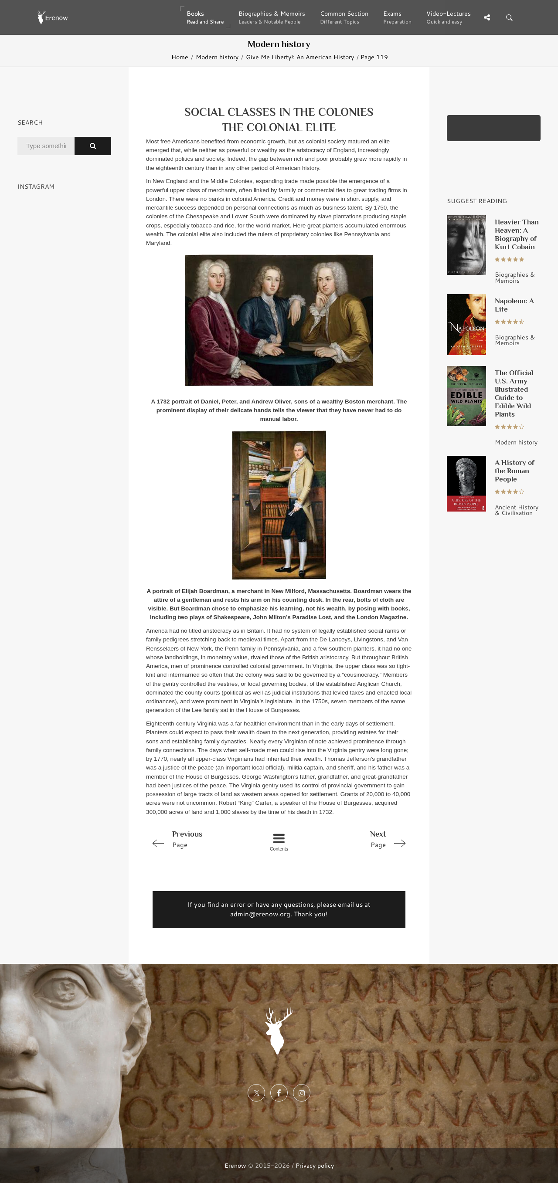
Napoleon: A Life (514, 304)
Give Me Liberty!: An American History (300, 57)
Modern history (217, 57)
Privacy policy (315, 1165)
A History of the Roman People (514, 470)
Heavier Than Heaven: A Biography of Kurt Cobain (517, 234)
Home (179, 57)
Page (199, 838)
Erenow (235, 1165)
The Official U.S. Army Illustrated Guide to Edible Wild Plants (514, 393)
